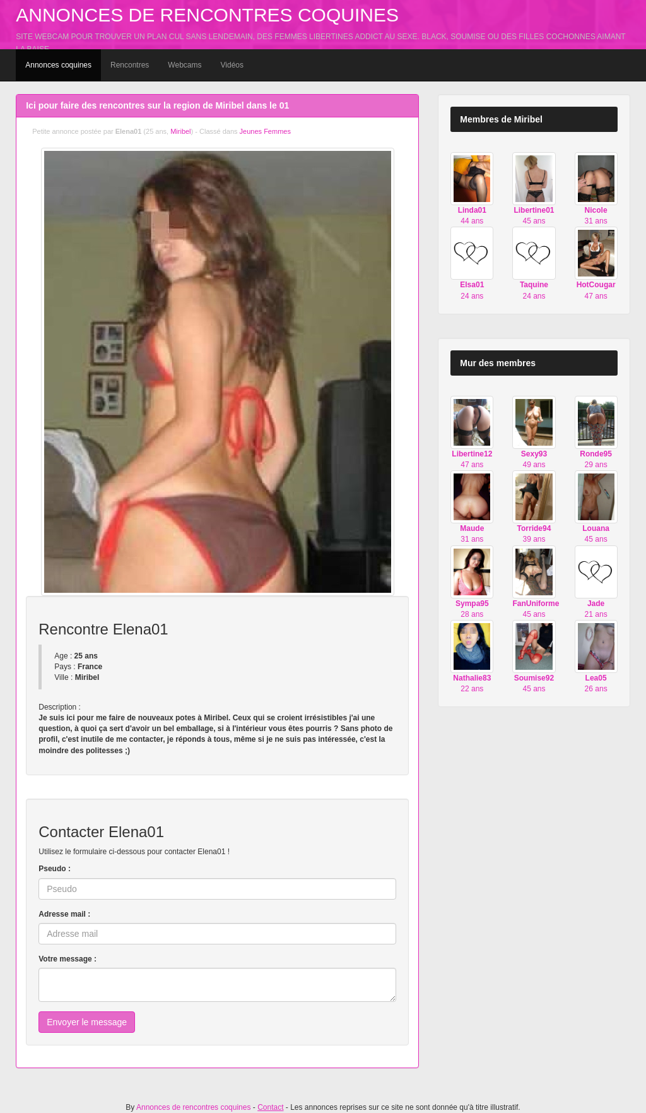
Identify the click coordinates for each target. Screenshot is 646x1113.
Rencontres (129, 65)
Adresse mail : (64, 914)
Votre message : (67, 959)
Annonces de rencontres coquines (207, 14)
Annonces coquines (58, 65)
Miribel (180, 131)
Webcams (184, 65)
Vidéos (232, 65)
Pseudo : (54, 868)
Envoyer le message (87, 1022)
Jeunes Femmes (265, 131)
